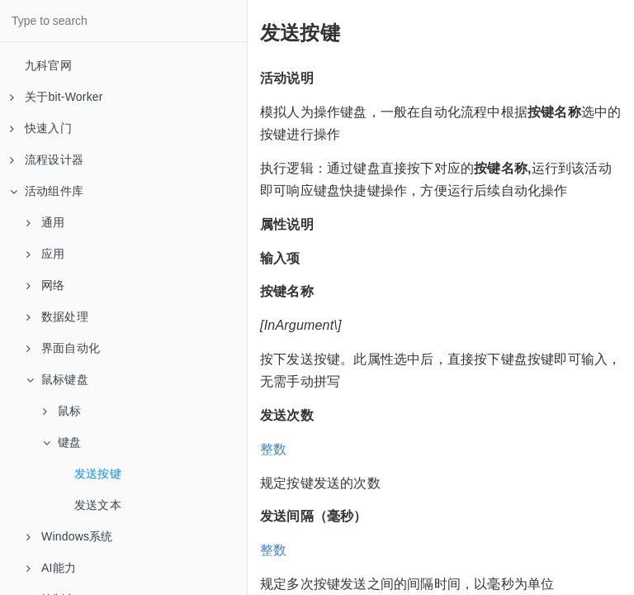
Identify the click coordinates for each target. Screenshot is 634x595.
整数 (273, 449)
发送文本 (97, 505)
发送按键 (97, 473)
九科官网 (48, 65)
